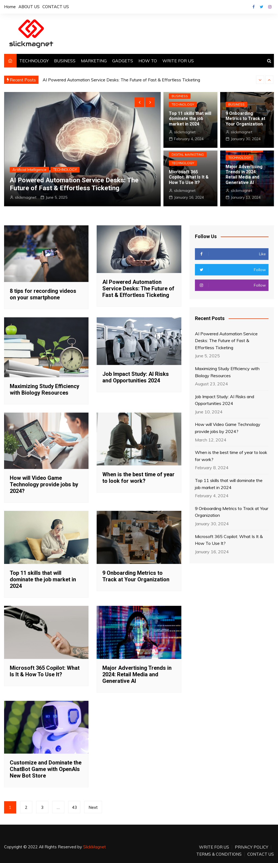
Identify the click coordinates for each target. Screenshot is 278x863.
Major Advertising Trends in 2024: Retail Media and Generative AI (244, 174)
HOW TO (147, 60)
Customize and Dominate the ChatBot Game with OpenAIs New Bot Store (45, 769)
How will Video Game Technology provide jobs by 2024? (44, 484)
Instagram (270, 7)
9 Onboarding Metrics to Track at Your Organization (245, 118)
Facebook (253, 7)
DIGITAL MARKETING (188, 154)
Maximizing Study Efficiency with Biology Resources (44, 389)
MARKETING (94, 60)
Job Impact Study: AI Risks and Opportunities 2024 (135, 377)
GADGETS (122, 60)
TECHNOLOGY (34, 60)
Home (10, 6)
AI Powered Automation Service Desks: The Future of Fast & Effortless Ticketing (121, 79)
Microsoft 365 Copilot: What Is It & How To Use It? (188, 177)
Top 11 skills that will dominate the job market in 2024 (190, 118)
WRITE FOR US (178, 60)
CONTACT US (55, 6)
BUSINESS (64, 60)
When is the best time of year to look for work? (138, 477)
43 (74, 807)
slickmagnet (25, 197)
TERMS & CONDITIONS (219, 854)
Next (93, 807)
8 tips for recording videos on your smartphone (43, 294)
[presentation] (260, 80)
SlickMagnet (94, 846)
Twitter (262, 7)
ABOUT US (29, 6)
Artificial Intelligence (29, 169)
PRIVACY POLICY (251, 847)
